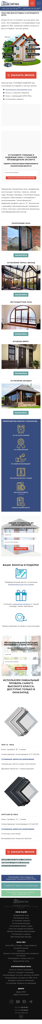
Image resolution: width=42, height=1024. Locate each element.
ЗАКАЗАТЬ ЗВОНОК (22, 75)
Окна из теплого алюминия (21, 972)
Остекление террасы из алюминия (21, 985)
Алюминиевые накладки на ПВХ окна (21, 980)
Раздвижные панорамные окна (18, 89)
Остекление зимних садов (21, 928)
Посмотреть (21, 256)
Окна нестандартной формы (21, 931)
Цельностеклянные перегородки (21, 933)
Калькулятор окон (21, 963)
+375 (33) (11, 9)
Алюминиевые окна (21, 968)
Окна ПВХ (21, 944)
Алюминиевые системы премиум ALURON (21, 977)
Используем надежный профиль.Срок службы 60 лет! (21, 895)
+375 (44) (31, 9)
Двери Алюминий (21, 996)
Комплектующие (21, 950)
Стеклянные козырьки (21, 936)
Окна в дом (21, 914)
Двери (21, 990)
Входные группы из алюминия (21, 982)
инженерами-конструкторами (21, 586)
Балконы (21, 953)
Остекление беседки (21, 925)
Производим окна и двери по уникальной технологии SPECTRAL (21, 880)
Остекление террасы (21, 923)
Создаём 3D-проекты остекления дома (21, 887)
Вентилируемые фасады (21, 939)
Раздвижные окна (21, 917)
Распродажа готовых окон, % (21, 960)
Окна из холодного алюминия (21, 974)
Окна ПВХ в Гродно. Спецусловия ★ (21, 947)
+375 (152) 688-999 (21, 1017)
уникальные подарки (21, 605)
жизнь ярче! (21, 488)
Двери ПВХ (21, 994)
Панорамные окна (21, 920)
